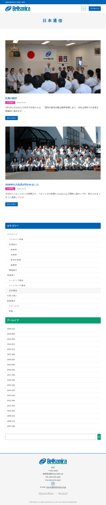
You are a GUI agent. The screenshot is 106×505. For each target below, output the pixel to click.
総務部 (14, 265)
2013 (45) (11, 396)
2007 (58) (11, 426)
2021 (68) (11, 355)
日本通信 (10, 102)
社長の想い (12, 296)
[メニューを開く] (83, 8)
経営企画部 (16, 260)
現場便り (11, 275)
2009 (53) (11, 416)
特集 (11, 311)
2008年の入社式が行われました (22, 184)
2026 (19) (11, 329)
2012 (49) (11, 401)
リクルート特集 (16, 240)
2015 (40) (11, 385)
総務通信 (11, 301)
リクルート (94, 9)
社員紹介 (13, 245)
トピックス (14, 306)
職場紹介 (13, 270)
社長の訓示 (11, 98)
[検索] (99, 437)
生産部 (14, 255)
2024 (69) (11, 339)
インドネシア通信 (17, 286)
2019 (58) (11, 365)
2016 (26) (11, 380)
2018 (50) (11, 370)
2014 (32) (11, 391)
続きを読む (11, 118)
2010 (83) (11, 411)
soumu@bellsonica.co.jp (56, 487)
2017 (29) (11, 375)
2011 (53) (11, 406)
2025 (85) (11, 334)
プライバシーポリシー (46, 493)
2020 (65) (11, 360)
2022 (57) (11, 349)
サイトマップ (62, 493)
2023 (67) (11, 344)
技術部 (14, 250)
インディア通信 (16, 281)
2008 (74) (11, 421)
